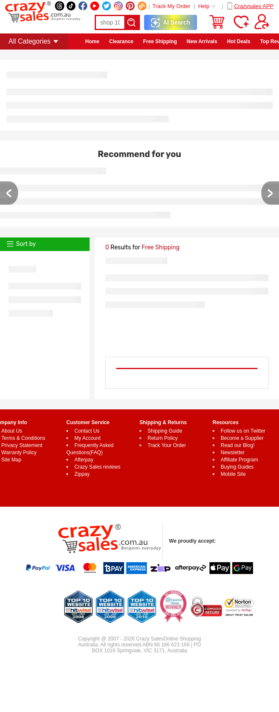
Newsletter (233, 452)
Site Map (11, 460)
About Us (11, 431)
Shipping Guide (165, 431)
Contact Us (86, 431)
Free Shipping (160, 41)
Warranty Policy (19, 452)
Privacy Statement (21, 445)
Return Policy (163, 438)
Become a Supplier (242, 438)
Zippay (82, 474)
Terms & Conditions (23, 438)
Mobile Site (233, 474)
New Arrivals (202, 41)
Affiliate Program (239, 460)
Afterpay (83, 460)
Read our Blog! (237, 445)
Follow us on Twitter (243, 431)
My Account (87, 438)
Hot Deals (238, 41)
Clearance (121, 41)
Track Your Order (167, 445)
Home (92, 41)
